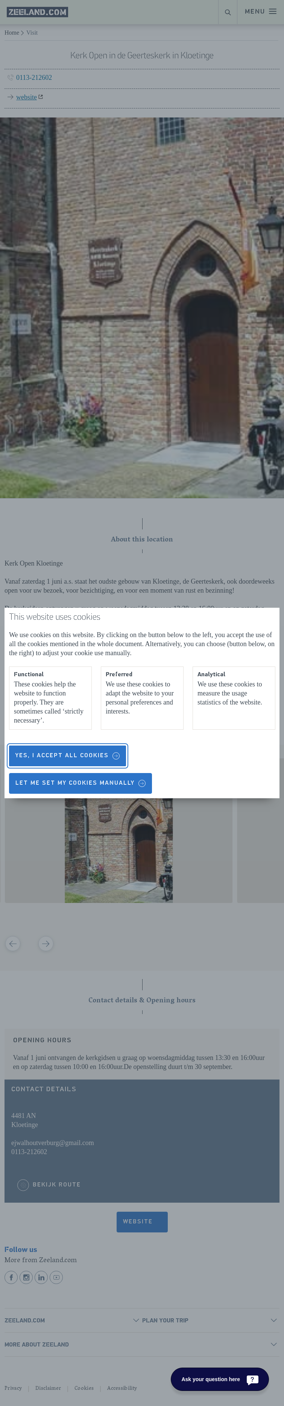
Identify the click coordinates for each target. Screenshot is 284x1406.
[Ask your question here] (220, 1379)
